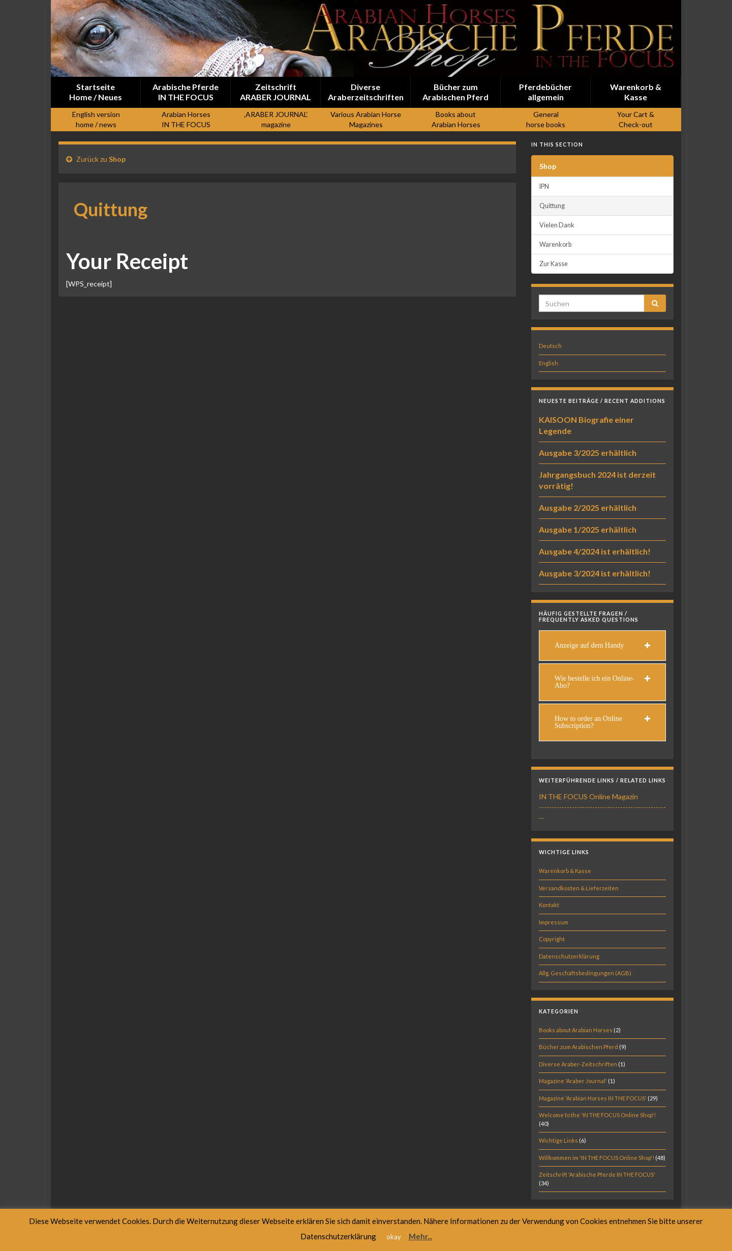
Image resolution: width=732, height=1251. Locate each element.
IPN (544, 186)
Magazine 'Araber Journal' (573, 1081)
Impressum (553, 922)
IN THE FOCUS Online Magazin (588, 796)
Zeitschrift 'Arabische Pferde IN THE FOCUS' (597, 1174)
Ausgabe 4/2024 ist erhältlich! (595, 551)
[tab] (602, 645)
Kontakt (549, 904)
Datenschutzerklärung (569, 956)
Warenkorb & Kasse (565, 870)
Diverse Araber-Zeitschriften (578, 1064)
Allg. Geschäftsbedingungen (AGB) (585, 973)
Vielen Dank (556, 225)
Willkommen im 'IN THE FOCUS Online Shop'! (596, 1157)
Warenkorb (555, 244)
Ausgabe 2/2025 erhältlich (587, 507)
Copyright (552, 939)
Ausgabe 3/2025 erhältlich (587, 452)
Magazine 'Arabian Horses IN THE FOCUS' (593, 1098)
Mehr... (420, 1236)
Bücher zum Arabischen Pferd (578, 1046)
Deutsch (550, 345)
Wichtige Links (558, 1140)
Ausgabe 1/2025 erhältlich (587, 529)
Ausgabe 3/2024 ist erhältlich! (595, 573)
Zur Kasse (553, 264)
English (548, 363)
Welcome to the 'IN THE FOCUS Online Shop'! (597, 1115)
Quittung (552, 206)
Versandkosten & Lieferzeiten (579, 888)
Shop (117, 159)
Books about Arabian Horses (576, 1030)
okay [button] (393, 1237)
